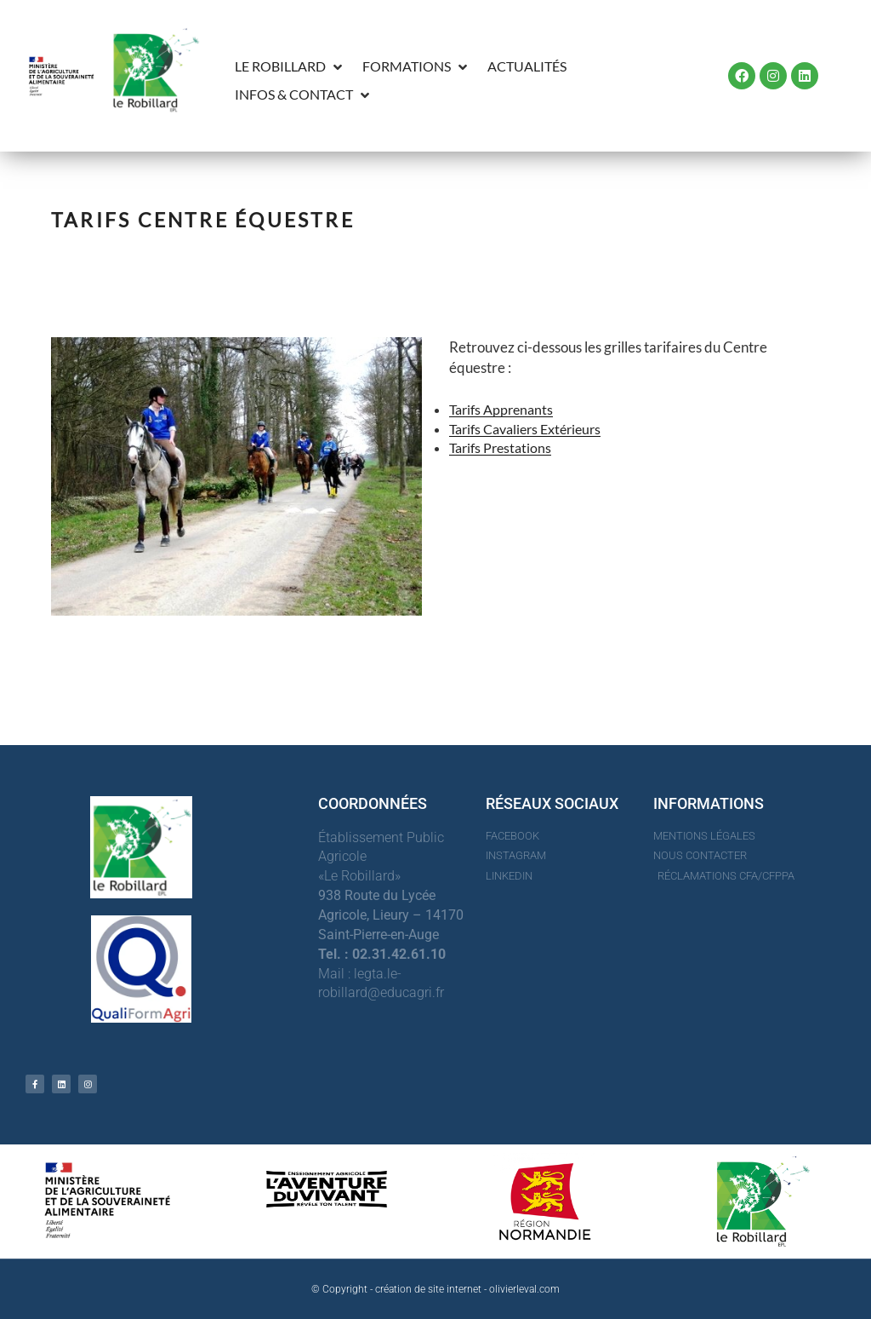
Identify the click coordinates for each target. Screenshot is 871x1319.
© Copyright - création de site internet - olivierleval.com (435, 1289)
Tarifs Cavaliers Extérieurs (525, 429)
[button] (290, 67)
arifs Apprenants (504, 409)
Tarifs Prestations (500, 447)
